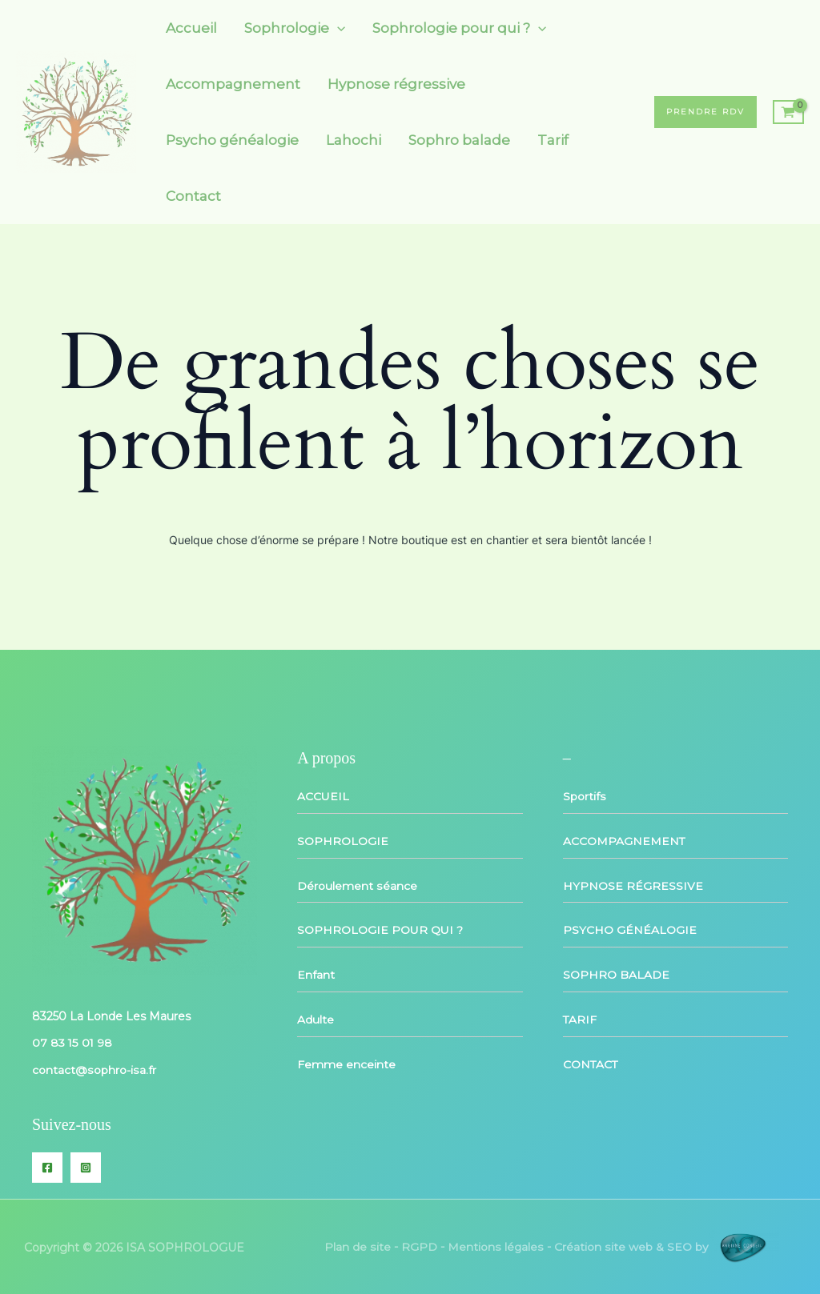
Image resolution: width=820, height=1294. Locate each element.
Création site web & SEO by (666, 1245)
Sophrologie (294, 28)
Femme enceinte (346, 1060)
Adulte (315, 1016)
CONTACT (591, 1060)
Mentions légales (496, 1245)
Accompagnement (233, 84)
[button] (705, 112)
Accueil (191, 28)
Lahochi (353, 140)
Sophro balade (459, 140)
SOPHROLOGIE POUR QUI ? (380, 928)
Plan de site (359, 1245)
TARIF (580, 1016)
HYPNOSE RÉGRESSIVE (633, 884)
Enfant (316, 972)
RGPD (420, 1245)
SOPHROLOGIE (342, 840)
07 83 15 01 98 (72, 1043)
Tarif (553, 140)
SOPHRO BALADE (616, 972)
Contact (193, 196)
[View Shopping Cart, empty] (788, 112)
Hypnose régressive (396, 84)
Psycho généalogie (232, 140)
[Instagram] (85, 1166)
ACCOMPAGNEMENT (624, 840)
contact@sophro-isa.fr (93, 1069)
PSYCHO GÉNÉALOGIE (630, 928)
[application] (337, 28)
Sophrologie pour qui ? (459, 28)
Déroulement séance (356, 884)
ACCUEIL (323, 796)
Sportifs (584, 796)
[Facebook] (47, 1166)
